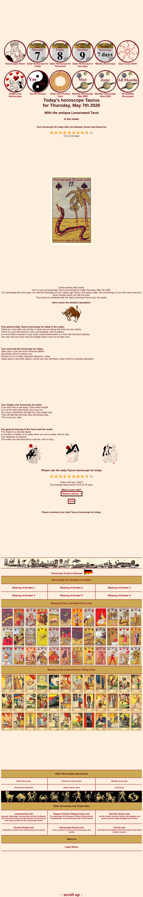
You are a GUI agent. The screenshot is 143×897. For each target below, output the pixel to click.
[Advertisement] (71, 20)
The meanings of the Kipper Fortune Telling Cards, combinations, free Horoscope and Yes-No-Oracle (71, 814)
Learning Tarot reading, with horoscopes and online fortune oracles (119, 828)
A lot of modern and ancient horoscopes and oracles (71, 828)
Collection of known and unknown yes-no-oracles (23, 827)
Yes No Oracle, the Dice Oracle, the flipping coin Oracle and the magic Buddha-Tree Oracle (119, 814)
